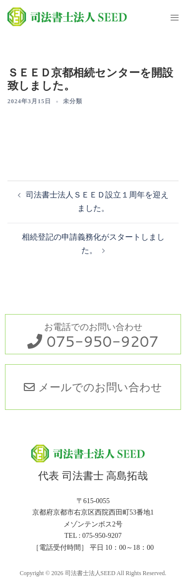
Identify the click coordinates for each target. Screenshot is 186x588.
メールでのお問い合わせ (93, 386)
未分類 (72, 101)
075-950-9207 (103, 341)
